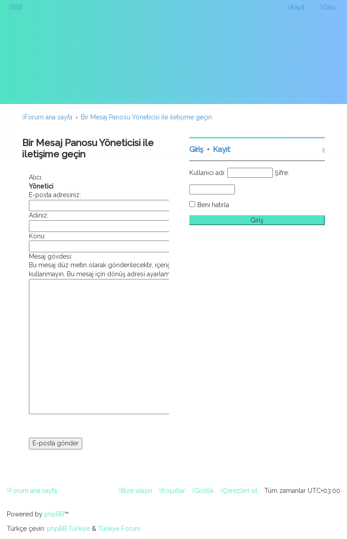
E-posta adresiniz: (55, 195)
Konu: (37, 236)
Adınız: (38, 215)
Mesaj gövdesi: (50, 256)
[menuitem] (15, 7)
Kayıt (221, 149)
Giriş (196, 149)
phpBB (54, 514)
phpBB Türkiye (68, 528)
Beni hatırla (213, 204)
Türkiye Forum (119, 528)
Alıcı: (35, 177)
